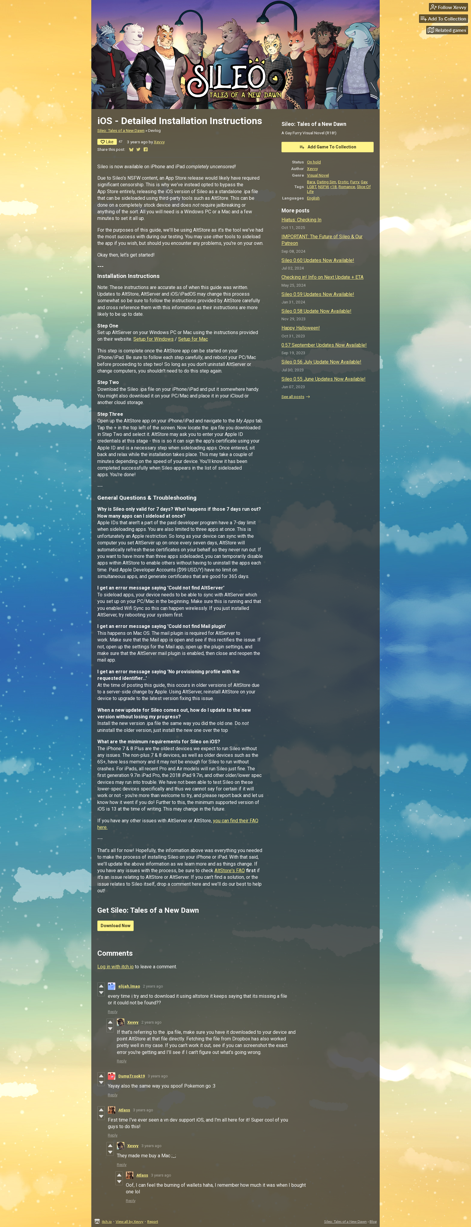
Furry (354, 181)
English (313, 198)
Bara (311, 181)
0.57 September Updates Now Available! (324, 345)
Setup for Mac (193, 339)
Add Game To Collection (327, 147)
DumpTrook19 (131, 1076)
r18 (333, 186)
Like (107, 141)
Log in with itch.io (115, 967)
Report (152, 1221)
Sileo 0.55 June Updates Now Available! (323, 379)
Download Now (115, 925)
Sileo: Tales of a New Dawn (120, 130)
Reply (112, 1011)
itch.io (107, 1221)
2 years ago (153, 986)
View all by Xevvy (129, 1221)
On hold (314, 162)
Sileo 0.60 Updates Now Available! (317, 260)
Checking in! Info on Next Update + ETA (322, 277)
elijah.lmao (129, 986)
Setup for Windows (153, 339)
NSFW (323, 186)
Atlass (124, 1110)
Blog (373, 1221)
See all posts (292, 396)
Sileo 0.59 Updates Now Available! (317, 294)
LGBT (311, 186)
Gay (364, 181)
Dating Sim (326, 181)
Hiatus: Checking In (301, 220)
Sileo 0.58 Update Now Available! (316, 311)
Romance (347, 186)
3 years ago (158, 1076)
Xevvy (159, 141)
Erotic (343, 181)
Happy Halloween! (300, 328)
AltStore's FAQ (229, 870)
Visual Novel (318, 175)
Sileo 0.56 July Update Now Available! (321, 362)
